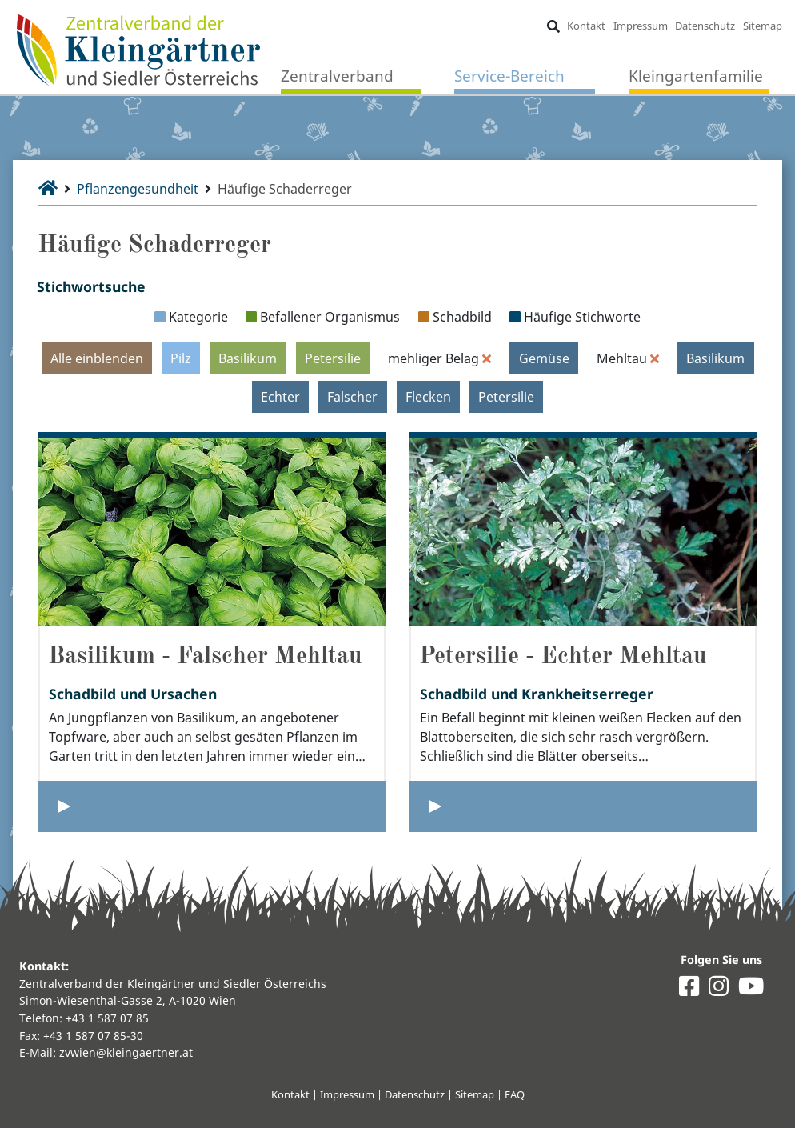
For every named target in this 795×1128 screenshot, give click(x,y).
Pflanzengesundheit (137, 189)
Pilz (180, 358)
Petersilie (333, 358)
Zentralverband (337, 75)
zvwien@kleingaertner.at (126, 1052)
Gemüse (544, 358)
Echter (280, 397)
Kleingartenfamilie (696, 75)
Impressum (640, 25)
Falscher (352, 397)
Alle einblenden (96, 358)
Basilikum (247, 358)
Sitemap (762, 25)
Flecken (428, 397)
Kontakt (586, 25)
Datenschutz (705, 25)
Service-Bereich (509, 75)
